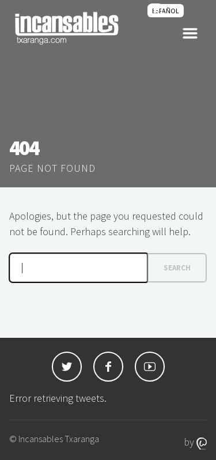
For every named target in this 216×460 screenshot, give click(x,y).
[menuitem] (165, 10)
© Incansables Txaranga (54, 438)
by (195, 441)
